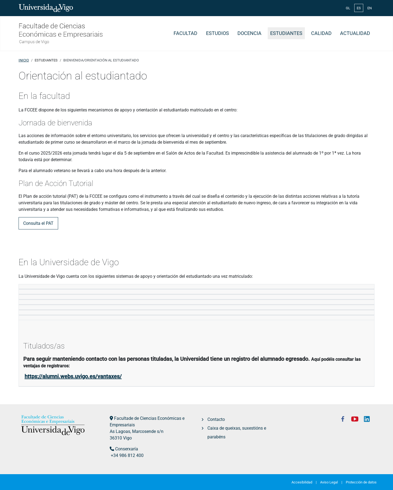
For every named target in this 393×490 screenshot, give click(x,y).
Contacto (216, 419)
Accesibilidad (301, 482)
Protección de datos (361, 482)
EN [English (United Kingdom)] (369, 8)
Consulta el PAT (38, 223)
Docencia (249, 33)
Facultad (185, 33)
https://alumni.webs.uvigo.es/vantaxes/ (73, 376)
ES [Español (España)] (359, 8)
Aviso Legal (329, 482)
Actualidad (355, 33)
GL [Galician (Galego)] (348, 8)
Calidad (321, 33)
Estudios (217, 33)
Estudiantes (286, 33)
